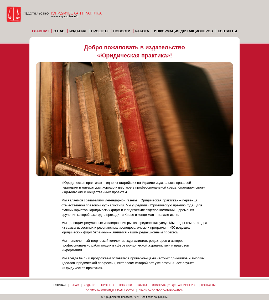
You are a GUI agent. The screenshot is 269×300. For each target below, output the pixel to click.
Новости (121, 31)
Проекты (99, 31)
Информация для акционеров (183, 31)
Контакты (227, 31)
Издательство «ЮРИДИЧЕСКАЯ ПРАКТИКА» (55, 16)
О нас (59, 31)
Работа (142, 31)
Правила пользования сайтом (160, 290)
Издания (77, 31)
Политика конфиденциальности (109, 290)
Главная (40, 31)
